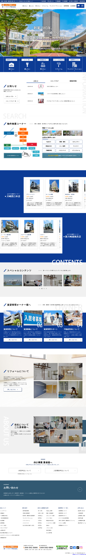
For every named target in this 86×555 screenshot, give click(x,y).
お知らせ (36, 81)
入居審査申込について (61, 470)
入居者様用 (80, 513)
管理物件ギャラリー (63, 525)
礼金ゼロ (48, 141)
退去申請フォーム (82, 523)
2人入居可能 (49, 532)
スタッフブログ (54, 81)
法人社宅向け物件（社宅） (29, 525)
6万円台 (40, 518)
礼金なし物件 (49, 510)
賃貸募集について (63, 510)
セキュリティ (76, 141)
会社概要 (2, 520)
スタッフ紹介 (3, 525)
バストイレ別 (49, 527)
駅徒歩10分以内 (50, 520)
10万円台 (40, 527)
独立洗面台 (48, 530)
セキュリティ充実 (50, 515)
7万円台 (40, 520)
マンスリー (76, 146)
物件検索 (43, 1)
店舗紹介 (2, 513)
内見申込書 (80, 518)
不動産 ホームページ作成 (77, 554)
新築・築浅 (62, 141)
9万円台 (40, 525)
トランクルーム (76, 150)
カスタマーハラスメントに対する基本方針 (9, 535)
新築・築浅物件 (49, 513)
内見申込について (25, 470)
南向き (47, 525)
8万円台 (40, 523)
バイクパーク (62, 150)
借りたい (25, 6)
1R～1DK (40, 510)
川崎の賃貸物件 (26, 513)
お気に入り (51, 1)
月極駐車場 (49, 150)
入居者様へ (73, 6)
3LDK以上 (40, 515)
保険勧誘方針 (3, 537)
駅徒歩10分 (49, 146)
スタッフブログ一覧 (11, 101)
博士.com (84, 554)
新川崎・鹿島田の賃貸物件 (29, 515)
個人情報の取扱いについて (6, 532)
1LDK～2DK (40, 513)
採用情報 (66, 6)
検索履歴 (64, 1)
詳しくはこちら (13, 339)
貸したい (31, 6)
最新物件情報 (73, 81)
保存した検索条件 (73, 1)
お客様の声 (2, 530)
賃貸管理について (63, 513)
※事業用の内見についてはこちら (24, 473)
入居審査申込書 (81, 520)
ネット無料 (62, 146)
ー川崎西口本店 (3, 515)
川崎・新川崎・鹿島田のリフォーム (67, 520)
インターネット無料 (50, 523)
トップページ (3, 510)
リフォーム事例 (62, 523)
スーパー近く (49, 518)
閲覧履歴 (58, 1)
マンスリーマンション (56, 6)
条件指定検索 (26, 510)
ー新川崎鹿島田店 (4, 518)
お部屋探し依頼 (81, 515)
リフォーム (45, 6)
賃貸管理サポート (63, 515)
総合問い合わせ (81, 510)
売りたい (38, 6)
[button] (39, 288)
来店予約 (82, 1)
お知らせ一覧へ (10, 96)
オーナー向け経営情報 (64, 518)
